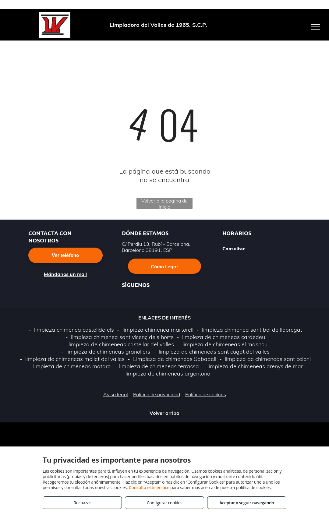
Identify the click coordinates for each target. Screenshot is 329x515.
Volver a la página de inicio (164, 203)
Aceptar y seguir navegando (246, 503)
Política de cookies (205, 394)
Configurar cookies (164, 503)
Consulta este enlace (149, 487)
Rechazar (82, 503)
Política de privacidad (156, 394)
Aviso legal (115, 394)
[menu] (316, 27)
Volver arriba (164, 413)
